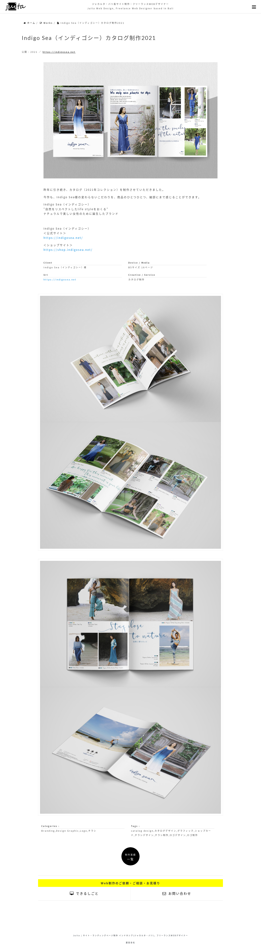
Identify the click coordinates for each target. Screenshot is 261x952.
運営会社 (130, 942)
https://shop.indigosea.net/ (68, 250)
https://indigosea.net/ (63, 238)
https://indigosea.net (59, 52)
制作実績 (130, 857)
